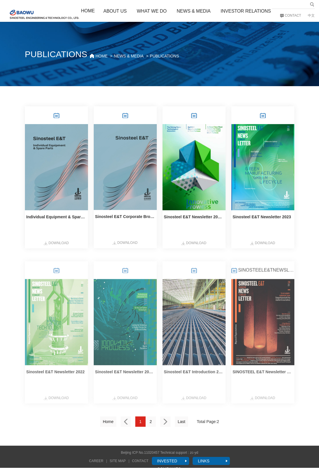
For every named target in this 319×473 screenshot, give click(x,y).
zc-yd (194, 453)
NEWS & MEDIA (194, 11)
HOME (88, 10)
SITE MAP (118, 461)
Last (181, 421)
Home (108, 421)
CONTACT (290, 15)
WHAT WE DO (152, 11)
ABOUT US (115, 11)
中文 (311, 15)
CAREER (96, 461)
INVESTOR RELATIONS (246, 11)
